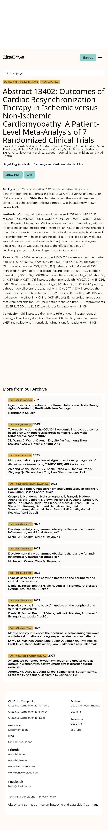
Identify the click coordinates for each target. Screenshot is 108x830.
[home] (13, 58)
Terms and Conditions (21, 796)
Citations (76, 711)
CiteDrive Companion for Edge (26, 717)
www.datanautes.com (21, 766)
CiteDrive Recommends (85, 705)
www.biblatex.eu (18, 760)
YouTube (76, 729)
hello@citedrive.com (20, 786)
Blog (11, 735)
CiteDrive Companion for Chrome (28, 705)
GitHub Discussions (20, 742)
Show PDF (12, 174)
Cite (29, 174)
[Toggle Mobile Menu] (100, 57)
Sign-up (88, 57)
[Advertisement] (54, 25)
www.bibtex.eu (17, 754)
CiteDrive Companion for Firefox (27, 711)
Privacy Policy (47, 796)
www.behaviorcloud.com (23, 772)
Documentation (18, 729)
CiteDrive (76, 723)
